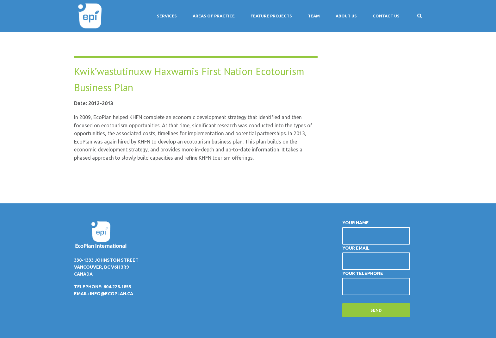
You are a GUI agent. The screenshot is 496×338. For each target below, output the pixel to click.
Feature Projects (271, 16)
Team (314, 16)
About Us (346, 16)
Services (167, 16)
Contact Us (386, 16)
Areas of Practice (214, 16)
